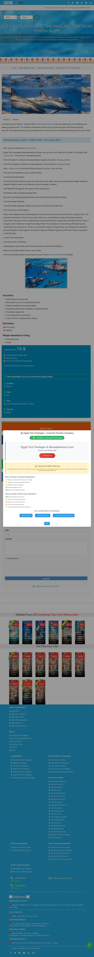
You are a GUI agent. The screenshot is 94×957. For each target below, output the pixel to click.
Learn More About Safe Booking (63, 515)
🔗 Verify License (47, 455)
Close (47, 523)
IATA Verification (26, 515)
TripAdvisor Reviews (43, 515)
